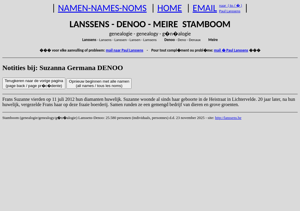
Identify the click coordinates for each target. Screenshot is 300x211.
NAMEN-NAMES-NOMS (102, 8)
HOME (169, 8)
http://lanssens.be (228, 117)
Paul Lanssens (230, 11)
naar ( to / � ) (230, 5)
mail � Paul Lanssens (231, 50)
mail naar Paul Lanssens (124, 50)
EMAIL (205, 8)
